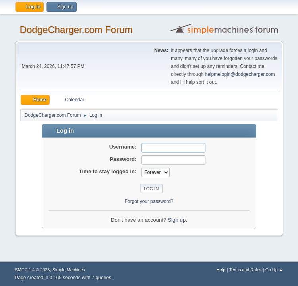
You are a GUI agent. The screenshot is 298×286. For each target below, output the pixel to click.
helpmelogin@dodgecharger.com (240, 74)
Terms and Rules (245, 269)
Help (221, 269)
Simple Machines (68, 269)
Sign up (177, 220)
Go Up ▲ (274, 269)
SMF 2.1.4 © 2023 (32, 269)
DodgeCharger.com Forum (76, 29)
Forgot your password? (149, 201)
